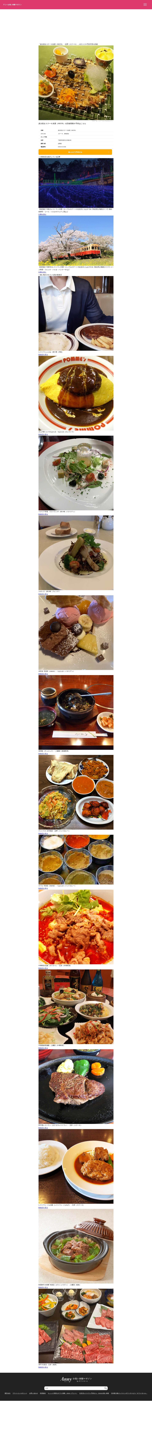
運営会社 (7, 1393)
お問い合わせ (33, 1393)
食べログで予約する (75, 152)
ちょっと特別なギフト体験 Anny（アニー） (62, 1393)
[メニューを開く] (144, 4)
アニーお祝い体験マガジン (12, 4)
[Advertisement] (76, 25)
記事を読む (42, 214)
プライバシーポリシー (20, 1393)
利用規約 (43, 1393)
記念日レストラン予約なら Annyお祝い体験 (94, 1393)
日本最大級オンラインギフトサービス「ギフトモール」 (129, 1393)
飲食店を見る (43, 354)
